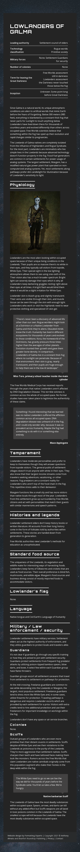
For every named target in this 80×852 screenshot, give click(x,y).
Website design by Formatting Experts (25, 835)
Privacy (51, 838)
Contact (59, 838)
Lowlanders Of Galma (37, 29)
